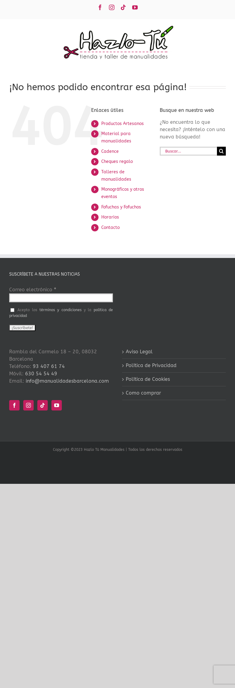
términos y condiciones (60, 310)
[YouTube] (56, 405)
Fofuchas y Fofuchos (121, 207)
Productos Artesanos (122, 123)
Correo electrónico (32, 289)
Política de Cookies (148, 379)
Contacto (110, 227)
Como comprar (143, 393)
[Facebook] (14, 405)
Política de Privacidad (151, 365)
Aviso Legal (139, 352)
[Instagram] (28, 405)
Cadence (110, 151)
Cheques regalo (117, 161)
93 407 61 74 (49, 366)
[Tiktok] (42, 405)
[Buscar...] (188, 151)
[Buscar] (221, 151)
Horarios (110, 217)
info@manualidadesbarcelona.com (67, 381)
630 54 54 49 (41, 374)
